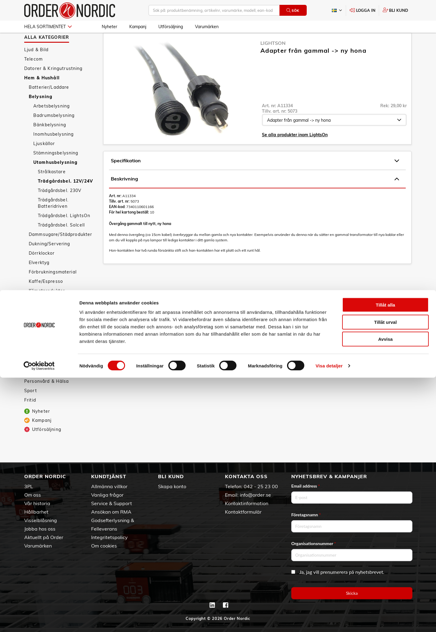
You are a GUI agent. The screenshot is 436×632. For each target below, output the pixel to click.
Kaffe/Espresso (46, 299)
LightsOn (273, 61)
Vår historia (37, 503)
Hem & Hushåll (42, 95)
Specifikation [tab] (255, 178)
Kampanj (137, 26)
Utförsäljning (170, 26)
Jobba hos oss (39, 529)
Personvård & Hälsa (46, 399)
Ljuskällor (44, 161)
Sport (30, 408)
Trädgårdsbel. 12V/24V (65, 198)
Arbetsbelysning (51, 123)
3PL (28, 486)
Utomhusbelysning (55, 180)
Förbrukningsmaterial (53, 289)
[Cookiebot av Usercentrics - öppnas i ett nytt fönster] (39, 620)
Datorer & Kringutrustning (53, 86)
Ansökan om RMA (111, 512)
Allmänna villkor (109, 486)
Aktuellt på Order (43, 537)
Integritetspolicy (109, 537)
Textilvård (40, 355)
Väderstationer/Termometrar (61, 374)
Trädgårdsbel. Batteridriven (53, 221)
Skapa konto (172, 486)
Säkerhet (39, 346)
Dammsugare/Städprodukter (60, 252)
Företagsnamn (306, 514)
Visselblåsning (40, 520)
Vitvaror (38, 364)
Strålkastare (52, 189)
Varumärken (207, 26)
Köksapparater (45, 317)
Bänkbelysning (49, 142)
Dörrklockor (42, 270)
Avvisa (385, 593)
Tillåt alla (385, 559)
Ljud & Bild (36, 67)
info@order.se (255, 495)
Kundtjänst (108, 476)
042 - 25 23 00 (261, 486)
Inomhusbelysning (53, 151)
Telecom (33, 76)
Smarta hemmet (47, 336)
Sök (292, 10)
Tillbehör (38, 383)
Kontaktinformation (246, 503)
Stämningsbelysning (55, 170)
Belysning (40, 114)
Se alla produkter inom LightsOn (295, 152)
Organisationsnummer (313, 543)
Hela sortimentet (48, 27)
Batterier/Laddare (49, 105)
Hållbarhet (36, 512)
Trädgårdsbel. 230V (60, 208)
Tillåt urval (385, 576)
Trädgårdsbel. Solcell (61, 242)
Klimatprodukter (47, 308)
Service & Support (111, 503)
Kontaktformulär (243, 512)
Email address (305, 485)
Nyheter (109, 26)
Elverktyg (39, 280)
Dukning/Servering (49, 261)
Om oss (32, 495)
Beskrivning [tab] (255, 196)
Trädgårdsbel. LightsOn (64, 233)
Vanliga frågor (107, 495)
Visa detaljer (328, 620)
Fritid (30, 417)
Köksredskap (43, 327)
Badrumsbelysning (53, 133)
